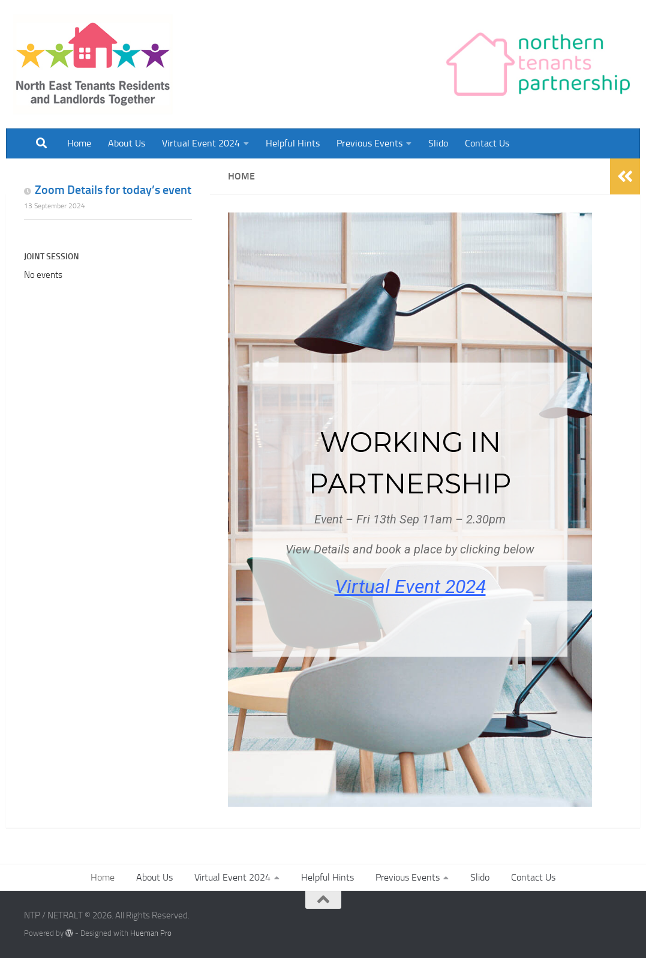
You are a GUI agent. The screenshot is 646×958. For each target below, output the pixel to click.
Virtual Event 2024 (201, 143)
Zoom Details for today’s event (113, 189)
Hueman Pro (151, 933)
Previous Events (369, 143)
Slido (438, 143)
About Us (126, 143)
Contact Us (487, 143)
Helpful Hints (293, 143)
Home (79, 143)
